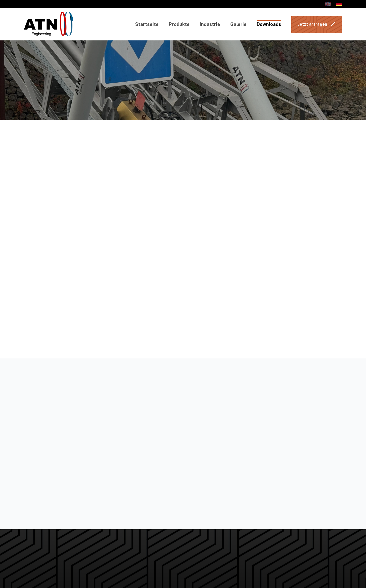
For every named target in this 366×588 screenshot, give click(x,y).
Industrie (210, 24)
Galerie (238, 24)
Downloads (269, 24)
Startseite (147, 24)
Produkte (179, 24)
